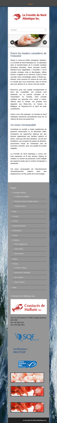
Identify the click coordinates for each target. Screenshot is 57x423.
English (30, 4)
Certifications (16, 231)
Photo (14, 211)
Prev (12, 42)
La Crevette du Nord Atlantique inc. (35, 420)
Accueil (14, 221)
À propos (15, 216)
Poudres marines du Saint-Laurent (26, 201)
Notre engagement (20, 244)
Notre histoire (19, 254)
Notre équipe (18, 249)
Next (44, 42)
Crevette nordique (20, 268)
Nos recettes (18, 277)
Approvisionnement (19, 226)
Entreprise (16, 240)
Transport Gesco (20, 206)
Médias (14, 259)
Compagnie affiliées (19, 193)
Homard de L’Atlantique (22, 273)
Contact (15, 235)
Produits (15, 264)
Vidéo (14, 287)
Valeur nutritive (19, 282)
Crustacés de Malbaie (21, 197)
